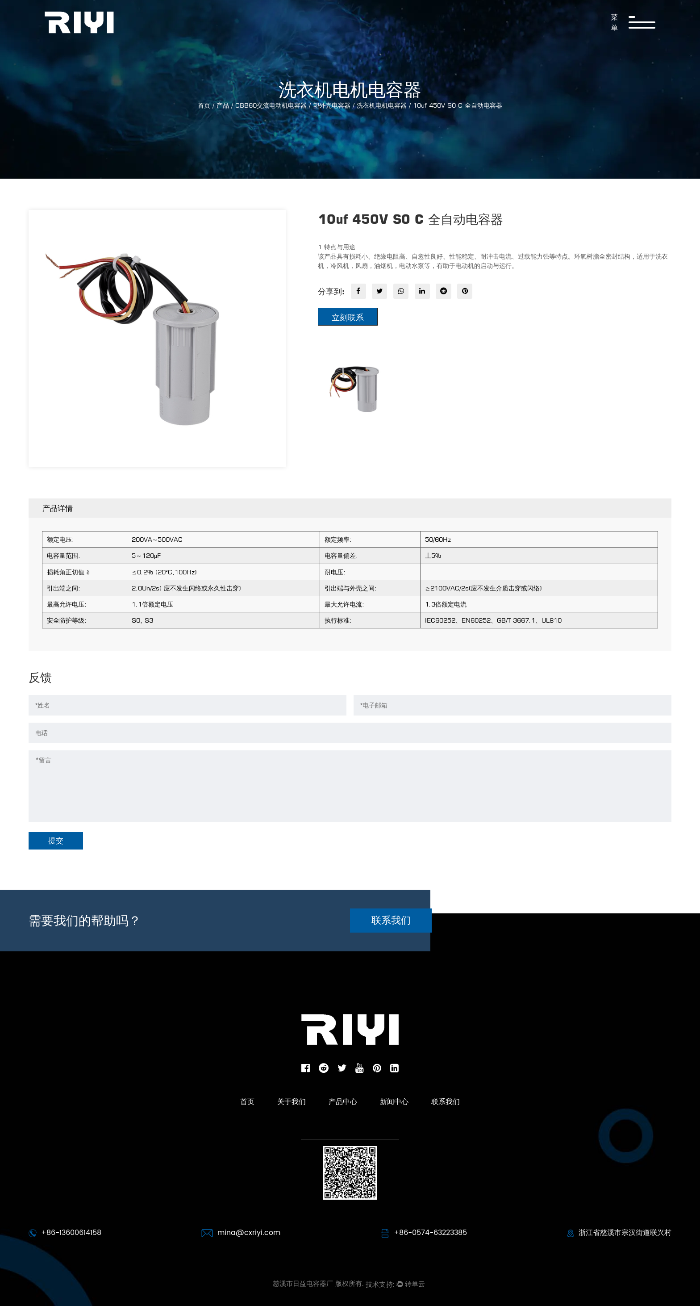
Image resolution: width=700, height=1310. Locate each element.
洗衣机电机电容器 (382, 105)
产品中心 (342, 1118)
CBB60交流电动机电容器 (271, 105)
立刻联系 (348, 318)
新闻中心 (410, 1118)
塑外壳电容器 (331, 105)
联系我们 (416, 930)
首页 (204, 105)
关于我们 (274, 1118)
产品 (223, 105)
